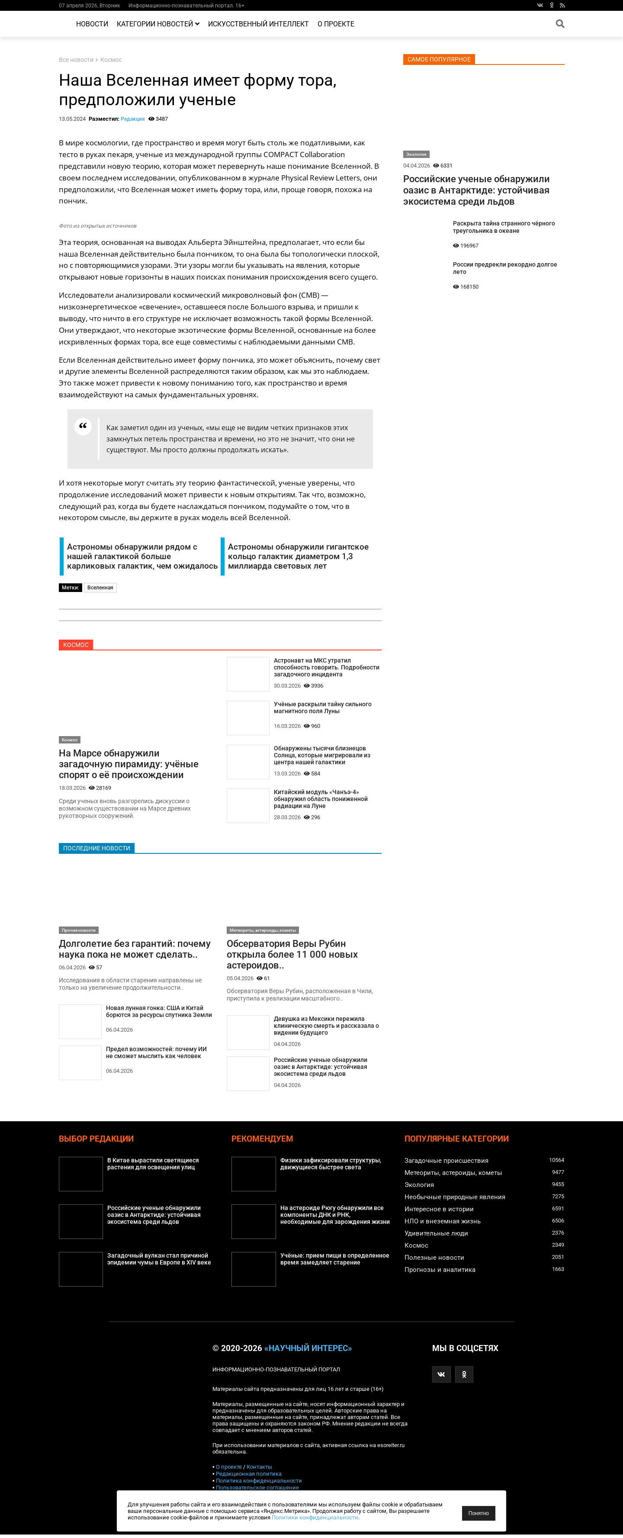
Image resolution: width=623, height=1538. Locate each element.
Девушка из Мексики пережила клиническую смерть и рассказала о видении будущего (326, 1029)
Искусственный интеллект (258, 24)
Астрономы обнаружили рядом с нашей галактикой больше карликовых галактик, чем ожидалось (142, 556)
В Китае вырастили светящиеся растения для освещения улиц (153, 1167)
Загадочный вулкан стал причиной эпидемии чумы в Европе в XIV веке (159, 1262)
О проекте (336, 24)
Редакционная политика (249, 1477)
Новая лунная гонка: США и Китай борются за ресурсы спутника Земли (159, 1014)
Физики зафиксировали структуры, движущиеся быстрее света (330, 1167)
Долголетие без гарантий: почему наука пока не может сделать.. (135, 951)
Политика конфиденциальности (259, 1484)
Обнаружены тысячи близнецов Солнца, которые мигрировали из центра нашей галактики (322, 756)
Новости (92, 24)
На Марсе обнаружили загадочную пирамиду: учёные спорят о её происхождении (129, 765)
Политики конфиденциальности (315, 1517)
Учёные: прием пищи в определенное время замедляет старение (334, 1262)
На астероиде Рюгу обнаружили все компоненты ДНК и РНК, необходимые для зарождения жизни (334, 1219)
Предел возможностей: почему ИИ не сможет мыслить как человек (156, 1055)
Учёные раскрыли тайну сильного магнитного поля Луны (323, 708)
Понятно (479, 1513)
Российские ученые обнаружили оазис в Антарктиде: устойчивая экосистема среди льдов (320, 1070)
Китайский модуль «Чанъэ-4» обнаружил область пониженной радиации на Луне (321, 800)
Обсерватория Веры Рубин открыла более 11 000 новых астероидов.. (292, 956)
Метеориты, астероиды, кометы (263, 931)
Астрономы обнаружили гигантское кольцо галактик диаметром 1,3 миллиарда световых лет (298, 556)
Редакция (133, 119)
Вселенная (100, 588)
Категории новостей (158, 24)
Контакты (259, 1470)
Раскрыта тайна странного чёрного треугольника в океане (504, 227)
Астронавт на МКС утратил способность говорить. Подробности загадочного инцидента (326, 668)
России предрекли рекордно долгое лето (505, 268)
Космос (111, 60)
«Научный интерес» (308, 1352)
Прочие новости (79, 931)
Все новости (76, 60)
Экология (416, 154)
